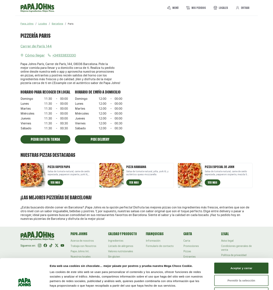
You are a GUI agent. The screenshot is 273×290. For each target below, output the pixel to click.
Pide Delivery (100, 139)
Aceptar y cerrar (241, 240)
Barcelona (57, 23)
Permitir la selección (241, 252)
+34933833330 (62, 55)
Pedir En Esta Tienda (45, 139)
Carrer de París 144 (36, 46)
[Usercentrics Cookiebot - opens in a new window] (24, 282)
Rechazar (241, 265)
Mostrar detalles (205, 282)
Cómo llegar (32, 55)
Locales (42, 23)
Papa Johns (27, 23)
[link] (71, 24)
